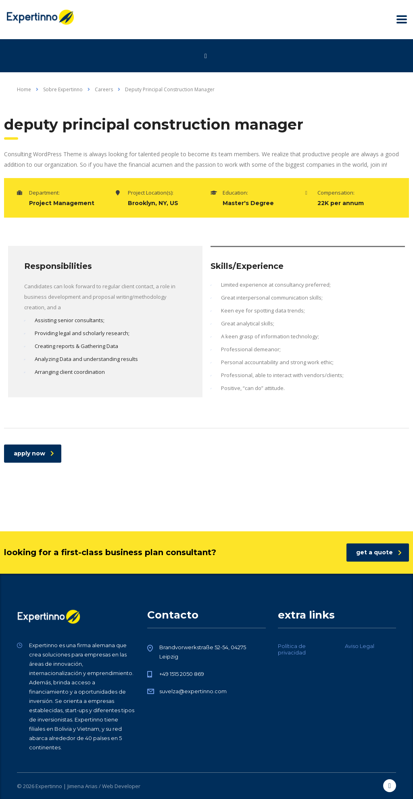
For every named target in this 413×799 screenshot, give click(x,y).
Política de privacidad (292, 649)
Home (24, 89)
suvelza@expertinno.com (193, 691)
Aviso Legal (359, 646)
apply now (34, 453)
